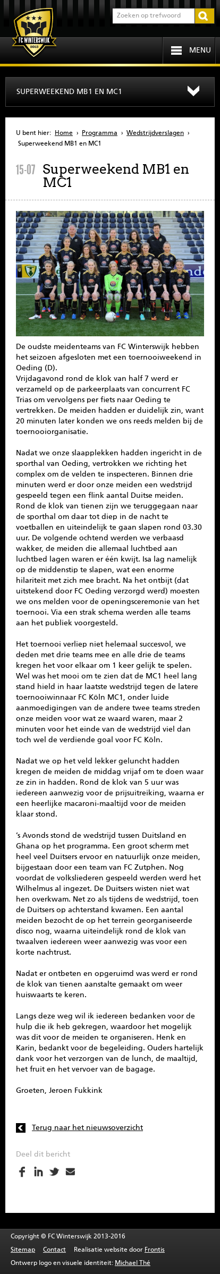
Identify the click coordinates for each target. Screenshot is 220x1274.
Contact (54, 1250)
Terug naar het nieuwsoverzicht (87, 1128)
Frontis (155, 1250)
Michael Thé (132, 1263)
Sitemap (23, 1250)
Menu (200, 50)
